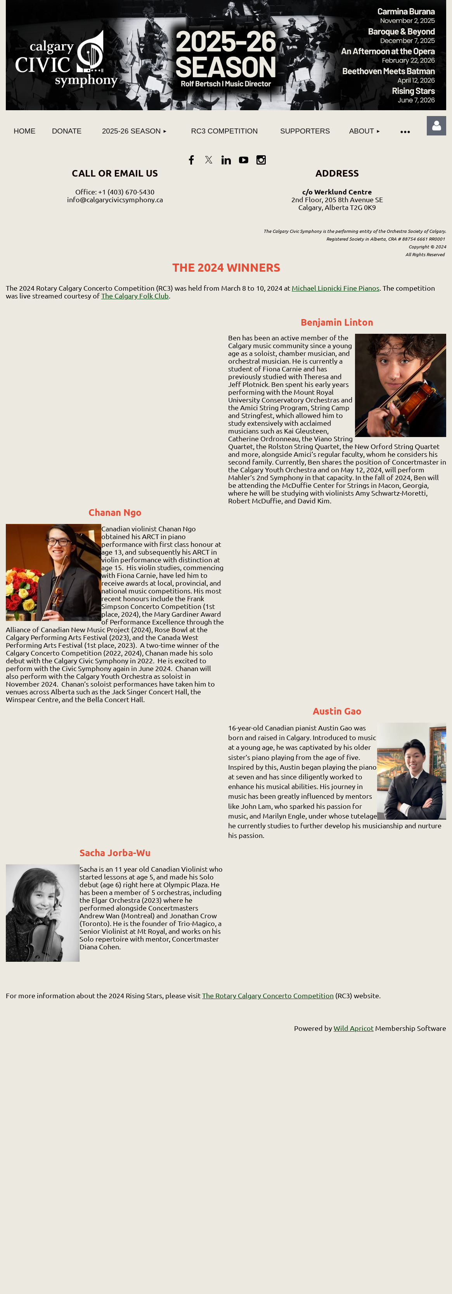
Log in (436, 125)
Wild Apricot (354, 1028)
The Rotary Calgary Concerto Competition (268, 995)
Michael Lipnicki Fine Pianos (335, 288)
